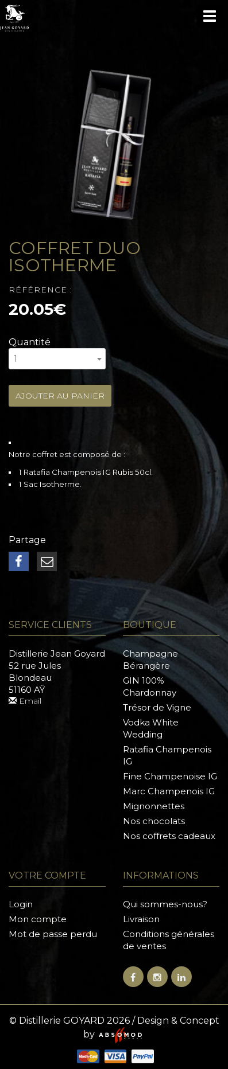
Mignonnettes (153, 806)
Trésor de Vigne (157, 707)
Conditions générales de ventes (168, 939)
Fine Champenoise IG (170, 776)
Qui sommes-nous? (165, 904)
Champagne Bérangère (150, 659)
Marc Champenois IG (169, 791)
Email (25, 701)
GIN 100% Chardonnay (149, 686)
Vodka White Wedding (151, 728)
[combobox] (57, 358)
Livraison (141, 919)
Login (21, 904)
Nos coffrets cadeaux (169, 835)
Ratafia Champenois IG (167, 755)
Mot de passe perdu (53, 933)
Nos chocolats (154, 821)
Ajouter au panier (60, 396)
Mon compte (38, 919)
